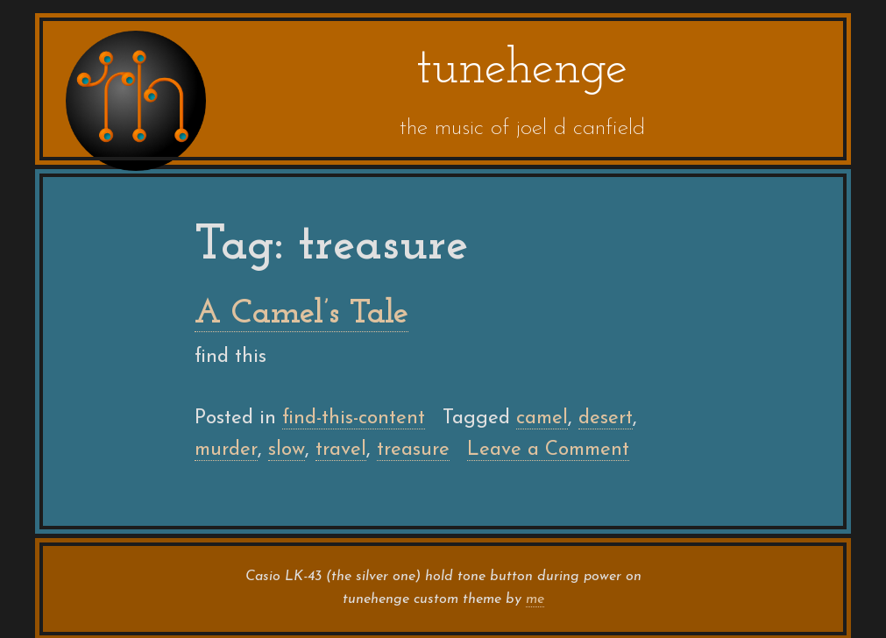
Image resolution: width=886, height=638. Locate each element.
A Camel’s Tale (301, 313)
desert (605, 418)
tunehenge (521, 70)
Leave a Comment (548, 450)
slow (286, 450)
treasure (413, 450)
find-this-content (353, 418)
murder (226, 450)
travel (340, 450)
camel (542, 418)
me (535, 599)
